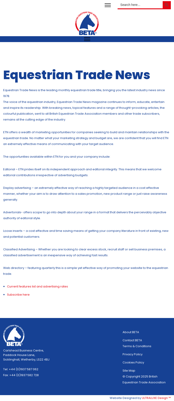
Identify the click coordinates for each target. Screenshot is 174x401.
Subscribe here (18, 294)
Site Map (129, 370)
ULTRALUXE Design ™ (156, 398)
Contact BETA (132, 340)
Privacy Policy (133, 354)
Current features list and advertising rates (37, 286)
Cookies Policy (133, 362)
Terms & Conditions (137, 346)
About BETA (131, 332)
